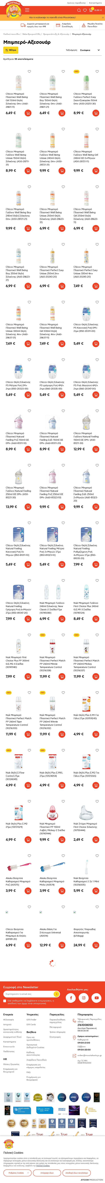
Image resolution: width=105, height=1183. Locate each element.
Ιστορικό (7, 1024)
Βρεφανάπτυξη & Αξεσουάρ (56, 34)
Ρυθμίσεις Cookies (16, 1173)
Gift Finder (31, 1020)
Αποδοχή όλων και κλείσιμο (76, 1173)
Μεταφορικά (55, 1027)
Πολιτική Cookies (43, 1166)
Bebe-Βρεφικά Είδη (31, 34)
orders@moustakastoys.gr (90, 1055)
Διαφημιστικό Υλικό (12, 1037)
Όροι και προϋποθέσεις (33, 1038)
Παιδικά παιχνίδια (11, 34)
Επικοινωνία (8, 1047)
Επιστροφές (55, 1037)
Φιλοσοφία (8, 1020)
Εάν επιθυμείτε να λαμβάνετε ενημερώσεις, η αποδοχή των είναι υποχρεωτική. (28, 1002)
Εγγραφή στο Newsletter (20, 987)
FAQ (28, 1072)
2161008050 (85, 1025)
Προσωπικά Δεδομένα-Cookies (35, 1046)
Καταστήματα (95, 3)
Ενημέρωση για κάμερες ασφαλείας (36, 1066)
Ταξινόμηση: (71, 50)
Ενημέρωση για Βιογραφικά (10, 1070)
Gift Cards (31, 1024)
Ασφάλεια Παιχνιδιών (37, 1060)
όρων (24, 1003)
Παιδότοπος (8, 1051)
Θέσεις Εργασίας (11, 1064)
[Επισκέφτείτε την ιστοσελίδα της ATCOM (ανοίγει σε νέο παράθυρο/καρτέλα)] (92, 1180)
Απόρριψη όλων (47, 1173)
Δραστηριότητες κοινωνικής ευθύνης (12, 1030)
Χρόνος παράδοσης (76, 3)
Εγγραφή (56, 994)
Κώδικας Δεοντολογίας (33, 1053)
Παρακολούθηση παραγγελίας (57, 1021)
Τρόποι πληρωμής (58, 1032)
